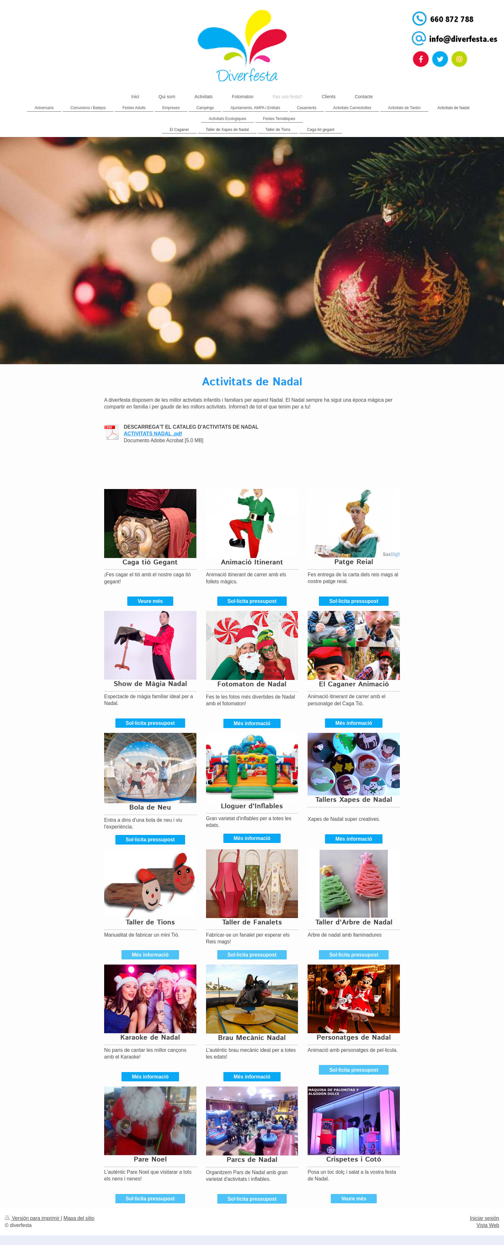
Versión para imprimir (33, 1218)
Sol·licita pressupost (252, 601)
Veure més (150, 601)
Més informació (252, 723)
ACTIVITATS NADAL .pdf (153, 433)
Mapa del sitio (78, 1218)
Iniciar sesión (484, 1218)
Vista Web (488, 1225)
